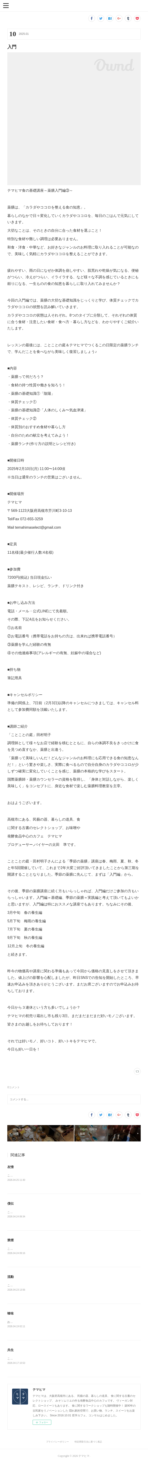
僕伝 (10, 1204)
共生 (10, 1351)
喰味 (10, 1314)
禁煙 (10, 1240)
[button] (6, 5)
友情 (10, 1167)
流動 (10, 1277)
